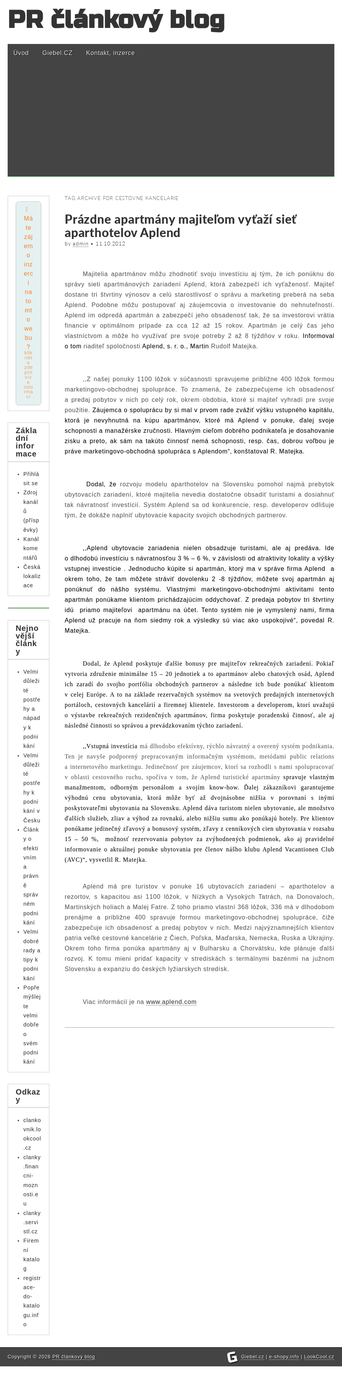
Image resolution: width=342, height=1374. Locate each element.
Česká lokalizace (32, 577)
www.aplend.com (171, 1002)
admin (80, 243)
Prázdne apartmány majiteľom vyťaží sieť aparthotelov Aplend (180, 225)
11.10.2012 (110, 243)
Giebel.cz (252, 1364)
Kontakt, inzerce (110, 53)
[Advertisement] (171, 123)
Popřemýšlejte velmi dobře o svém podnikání (32, 1026)
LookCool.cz (319, 1364)
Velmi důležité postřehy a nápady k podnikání (32, 709)
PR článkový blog (116, 20)
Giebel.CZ (57, 53)
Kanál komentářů (31, 549)
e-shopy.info (284, 1364)
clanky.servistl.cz (32, 1223)
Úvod (21, 53)
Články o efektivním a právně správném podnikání (31, 877)
